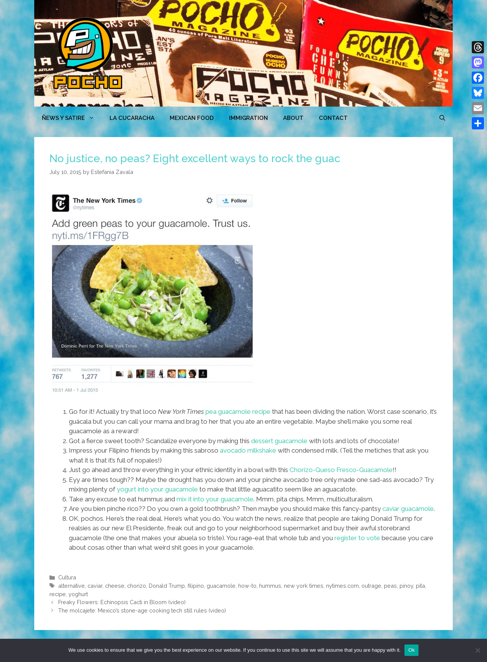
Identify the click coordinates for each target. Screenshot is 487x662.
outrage (371, 585)
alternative (71, 585)
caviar (95, 585)
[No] (477, 650)
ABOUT (293, 118)
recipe (57, 594)
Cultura (67, 577)
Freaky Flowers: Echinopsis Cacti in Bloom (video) (122, 602)
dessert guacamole (279, 441)
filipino (196, 585)
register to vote (357, 538)
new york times (303, 585)
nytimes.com (342, 585)
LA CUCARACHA (132, 118)
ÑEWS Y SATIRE (72, 118)
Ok (411, 650)
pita (420, 585)
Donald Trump (167, 585)
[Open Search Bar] (442, 118)
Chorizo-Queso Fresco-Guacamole (341, 470)
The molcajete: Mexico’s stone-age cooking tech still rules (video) (142, 610)
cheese (114, 585)
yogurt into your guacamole (157, 489)
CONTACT (333, 118)
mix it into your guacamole (215, 499)
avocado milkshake (248, 450)
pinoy (406, 585)
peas (390, 585)
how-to (247, 585)
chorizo (136, 585)
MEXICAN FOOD (192, 118)
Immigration (248, 118)
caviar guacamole (408, 508)
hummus (270, 585)
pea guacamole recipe (238, 411)
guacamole (221, 585)
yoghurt (78, 594)
